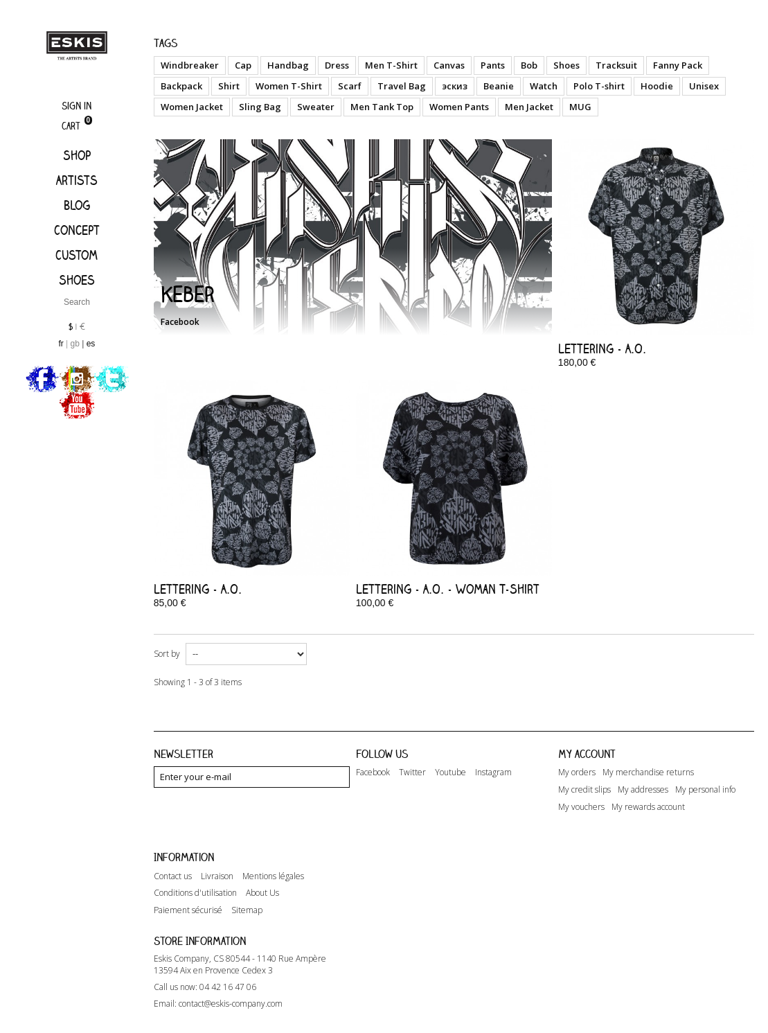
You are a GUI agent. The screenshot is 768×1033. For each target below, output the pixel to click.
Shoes (77, 280)
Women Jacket (192, 106)
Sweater (315, 106)
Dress (337, 65)
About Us (262, 878)
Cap (243, 65)
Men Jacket (529, 106)
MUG (580, 106)
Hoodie (657, 86)
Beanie (498, 86)
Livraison (217, 861)
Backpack (181, 86)
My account (587, 753)
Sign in (76, 105)
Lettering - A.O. (602, 348)
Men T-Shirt (391, 65)
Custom (76, 255)
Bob (529, 65)
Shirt (229, 86)
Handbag (288, 65)
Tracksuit (616, 65)
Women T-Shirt (289, 86)
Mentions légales (273, 861)
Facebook (180, 322)
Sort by (167, 654)
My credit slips (584, 789)
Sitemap (246, 895)
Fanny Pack (677, 65)
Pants (493, 65)
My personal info (705, 789)
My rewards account (648, 807)
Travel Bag (401, 86)
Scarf (349, 86)
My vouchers (581, 807)
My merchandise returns (648, 772)
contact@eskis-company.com (231, 993)
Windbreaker (190, 65)
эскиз (454, 86)
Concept (77, 230)
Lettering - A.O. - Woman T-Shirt (447, 589)
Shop (77, 155)
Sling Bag (260, 106)
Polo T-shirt (599, 86)
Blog (77, 205)
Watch (543, 86)
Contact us (173, 861)
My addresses (643, 789)
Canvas (449, 65)
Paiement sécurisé (188, 895)
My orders (577, 772)
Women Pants (459, 106)
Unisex (704, 86)
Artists (77, 180)
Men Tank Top (381, 106)
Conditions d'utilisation (195, 878)
